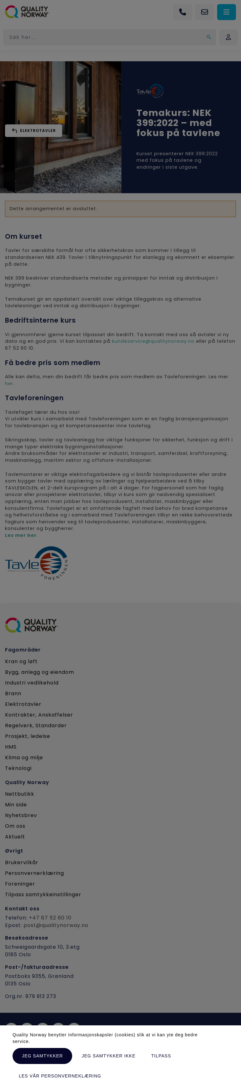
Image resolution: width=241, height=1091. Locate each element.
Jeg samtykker (42, 1055)
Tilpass (161, 1055)
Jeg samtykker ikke (108, 1055)
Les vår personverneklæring (60, 1075)
